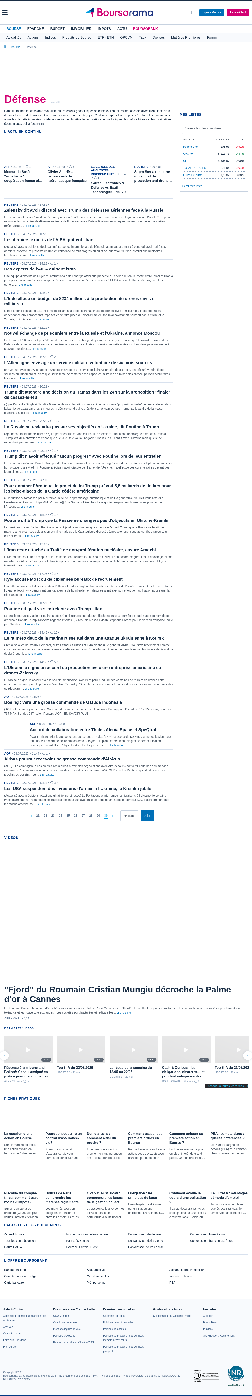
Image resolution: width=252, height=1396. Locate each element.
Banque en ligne (15, 1269)
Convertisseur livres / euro (207, 1234)
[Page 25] (68, 816)
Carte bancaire (14, 1282)
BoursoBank (145, 29)
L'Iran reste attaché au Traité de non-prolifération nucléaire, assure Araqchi (80, 550)
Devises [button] (159, 37)
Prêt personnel (96, 1282)
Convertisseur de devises (145, 1234)
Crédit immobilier (98, 1276)
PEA (172, 1282)
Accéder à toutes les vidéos (226, 1086)
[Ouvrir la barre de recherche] (192, 12)
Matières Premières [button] (186, 37)
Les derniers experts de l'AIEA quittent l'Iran (48, 239)
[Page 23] (53, 816)
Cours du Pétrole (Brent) (82, 1247)
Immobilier (81, 29)
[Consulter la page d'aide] (195, 12)
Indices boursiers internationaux (87, 1234)
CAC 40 (188, 153)
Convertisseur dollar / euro (145, 1240)
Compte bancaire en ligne (21, 1276)
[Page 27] (83, 816)
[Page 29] (98, 816)
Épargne (35, 29)
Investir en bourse (181, 1276)
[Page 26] (76, 816)
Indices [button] (50, 37)
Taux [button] (142, 37)
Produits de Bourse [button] (76, 37)
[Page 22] (45, 816)
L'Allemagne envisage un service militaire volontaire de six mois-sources (78, 362)
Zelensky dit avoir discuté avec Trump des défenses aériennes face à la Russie (83, 210)
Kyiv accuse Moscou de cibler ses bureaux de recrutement (63, 579)
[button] (5, 12)
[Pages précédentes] (31, 816)
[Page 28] (91, 816)
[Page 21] (38, 816)
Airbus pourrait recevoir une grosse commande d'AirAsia (62, 759)
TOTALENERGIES (194, 168)
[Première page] (26, 816)
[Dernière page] (117, 816)
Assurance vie (96, 1269)
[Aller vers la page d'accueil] (126, 12)
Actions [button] (32, 37)
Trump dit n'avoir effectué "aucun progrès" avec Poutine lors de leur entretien (82, 456)
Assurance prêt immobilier (186, 1269)
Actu (122, 29)
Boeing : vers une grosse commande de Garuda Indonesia (63, 702)
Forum (212, 37)
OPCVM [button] (126, 37)
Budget (57, 29)
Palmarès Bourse (77, 1240)
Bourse (13, 29)
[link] (8, 1326)
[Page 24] (60, 816)
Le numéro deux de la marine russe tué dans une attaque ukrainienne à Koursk (84, 638)
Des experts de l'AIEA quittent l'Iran (40, 269)
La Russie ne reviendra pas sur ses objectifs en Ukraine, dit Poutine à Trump (81, 427)
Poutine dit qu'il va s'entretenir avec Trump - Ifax (53, 608)
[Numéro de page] (129, 815)
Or (184, 161)
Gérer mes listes (192, 186)
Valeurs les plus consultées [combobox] (203, 128)
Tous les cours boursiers (20, 1240)
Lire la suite (33, 225)
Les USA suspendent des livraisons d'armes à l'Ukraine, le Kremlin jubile (77, 788)
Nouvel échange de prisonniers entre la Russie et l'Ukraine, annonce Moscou (82, 333)
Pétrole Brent (191, 146)
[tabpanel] (126, 1059)
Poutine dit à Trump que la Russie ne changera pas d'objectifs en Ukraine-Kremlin (87, 520)
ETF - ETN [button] (106, 37)
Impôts (104, 29)
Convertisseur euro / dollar (145, 1247)
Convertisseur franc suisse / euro (212, 1240)
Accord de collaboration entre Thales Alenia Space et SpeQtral (93, 729)
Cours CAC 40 (13, 1247)
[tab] (19, 1029)
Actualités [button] (13, 37)
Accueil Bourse (14, 1234)
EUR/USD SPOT (193, 175)
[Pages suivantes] (112, 816)
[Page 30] (106, 816)
